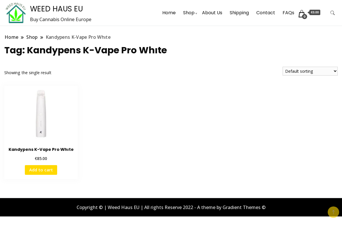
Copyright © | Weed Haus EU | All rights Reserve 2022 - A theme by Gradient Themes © (171, 207)
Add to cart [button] (41, 170)
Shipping (239, 12)
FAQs (288, 12)
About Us (212, 12)
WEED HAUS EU (56, 9)
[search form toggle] (332, 13)
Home (169, 12)
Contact (265, 12)
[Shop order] (310, 71)
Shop (189, 12)
